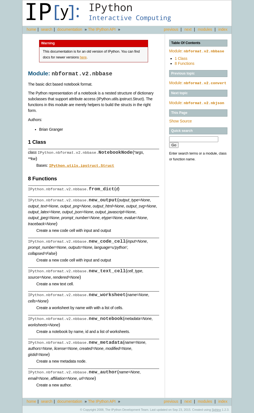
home (31, 29)
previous (171, 29)
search (46, 29)
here (83, 57)
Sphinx (216, 409)
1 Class (181, 58)
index (222, 29)
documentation (70, 29)
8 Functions (184, 63)
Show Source (180, 120)
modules (205, 29)
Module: (196, 51)
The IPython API (102, 29)
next (188, 29)
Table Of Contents (185, 43)
